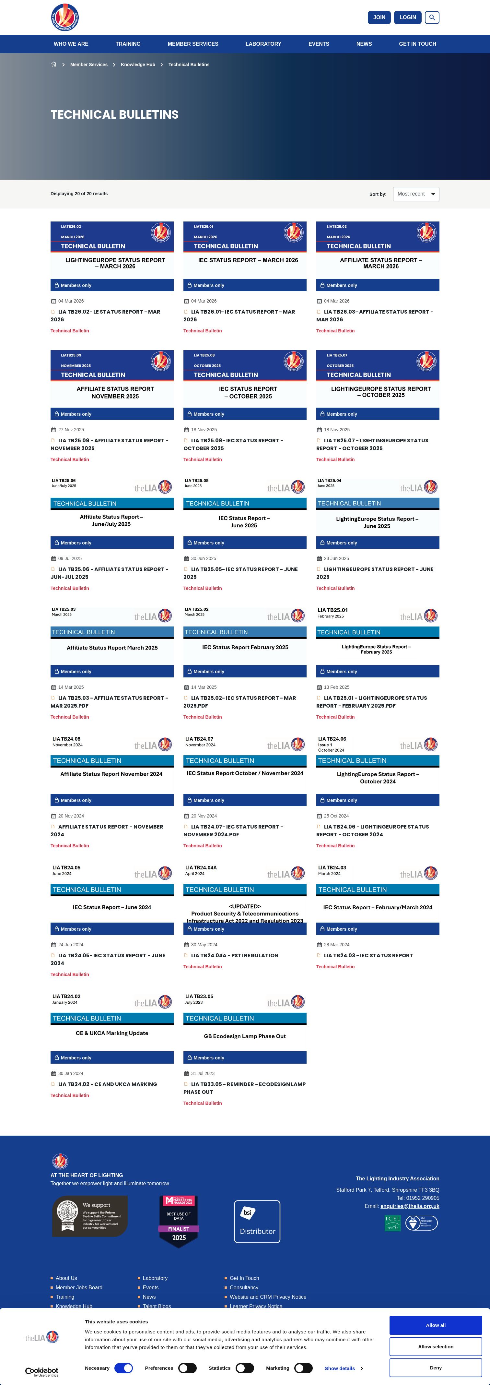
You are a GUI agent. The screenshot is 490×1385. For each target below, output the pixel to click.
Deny (436, 1367)
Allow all (436, 1325)
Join (379, 17)
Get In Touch (417, 44)
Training (128, 44)
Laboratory (264, 44)
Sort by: (378, 194)
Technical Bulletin (70, 330)
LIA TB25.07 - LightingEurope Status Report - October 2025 (372, 444)
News (364, 44)
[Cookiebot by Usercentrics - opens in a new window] (42, 1372)
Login (408, 17)
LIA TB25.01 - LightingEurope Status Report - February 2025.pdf (371, 702)
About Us (66, 1278)
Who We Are (71, 44)
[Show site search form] (432, 17)
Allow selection (435, 1346)
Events (319, 44)
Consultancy (244, 1287)
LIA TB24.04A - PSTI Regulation (230, 955)
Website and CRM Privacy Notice (268, 1297)
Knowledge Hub (138, 64)
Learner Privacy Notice (256, 1306)
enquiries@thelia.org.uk (409, 1206)
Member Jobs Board (79, 1287)
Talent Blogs (157, 1306)
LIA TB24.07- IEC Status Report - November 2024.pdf (233, 830)
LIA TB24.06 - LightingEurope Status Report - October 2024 (372, 830)
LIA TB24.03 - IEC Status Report (364, 955)
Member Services (193, 44)
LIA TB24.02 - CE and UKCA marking (104, 1084)
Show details (340, 1368)
